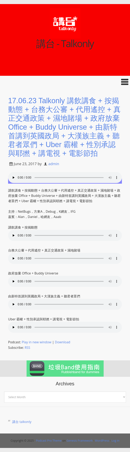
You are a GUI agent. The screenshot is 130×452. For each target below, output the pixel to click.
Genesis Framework (80, 440)
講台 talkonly (21, 421)
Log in (115, 440)
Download (62, 342)
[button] (65, 82)
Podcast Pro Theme (48, 440)
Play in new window (36, 342)
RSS (27, 347)
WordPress (102, 440)
